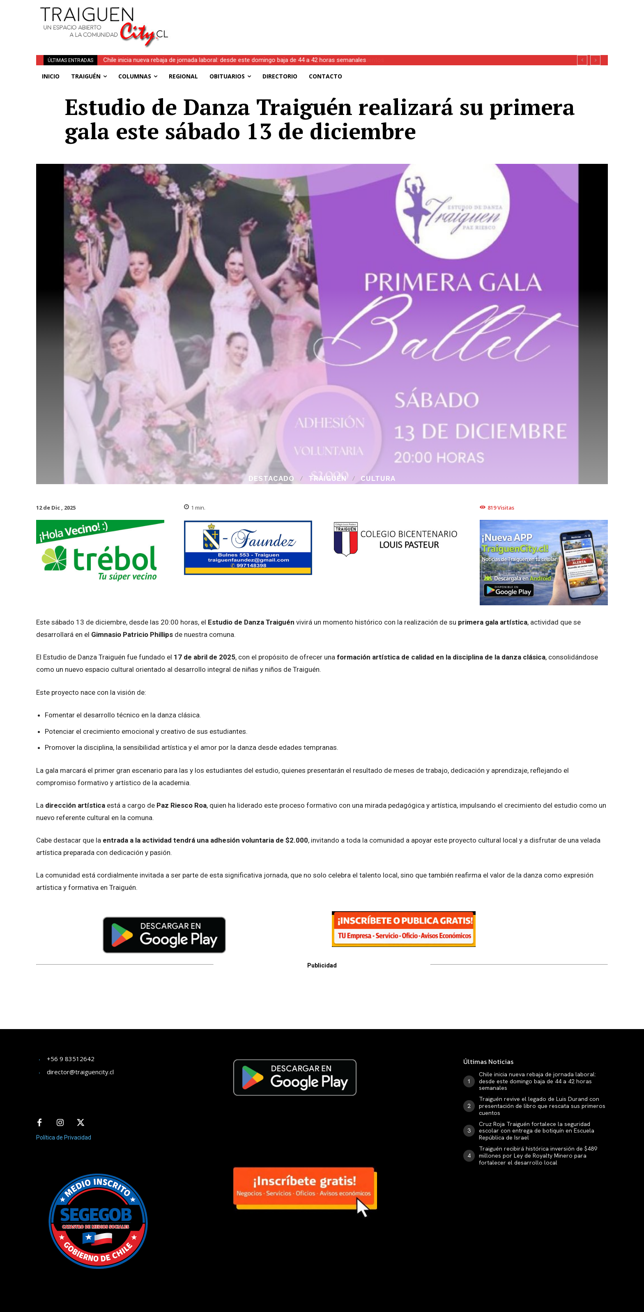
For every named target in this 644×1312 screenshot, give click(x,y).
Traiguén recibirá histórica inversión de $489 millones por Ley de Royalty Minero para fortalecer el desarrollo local (538, 1155)
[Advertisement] (382, 18)
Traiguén (327, 478)
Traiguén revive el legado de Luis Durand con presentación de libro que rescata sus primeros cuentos (542, 1106)
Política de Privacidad (63, 1137)
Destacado (271, 478)
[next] (595, 60)
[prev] (582, 60)
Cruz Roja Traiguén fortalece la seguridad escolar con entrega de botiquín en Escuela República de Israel (536, 1131)
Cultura (378, 478)
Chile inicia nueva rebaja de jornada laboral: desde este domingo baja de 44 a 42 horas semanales (235, 60)
